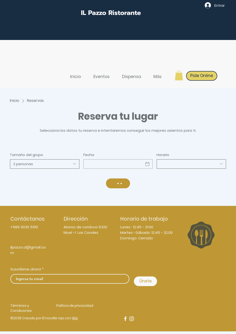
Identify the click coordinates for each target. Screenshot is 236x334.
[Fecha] (114, 164)
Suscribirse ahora (25, 269)
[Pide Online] (201, 76)
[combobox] (44, 164)
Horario (163, 154)
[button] (179, 75)
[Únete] (145, 281)
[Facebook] (125, 319)
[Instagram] (132, 319)
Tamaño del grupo (26, 154)
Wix (75, 318)
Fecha (88, 154)
